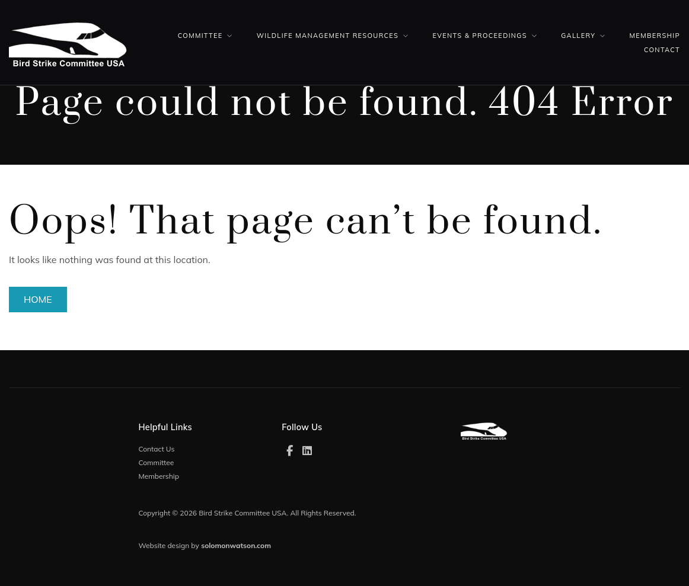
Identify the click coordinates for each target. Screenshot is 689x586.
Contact (662, 50)
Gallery (578, 35)
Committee (200, 35)
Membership (655, 35)
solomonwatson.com (236, 545)
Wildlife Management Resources (327, 35)
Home (38, 299)
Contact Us (156, 448)
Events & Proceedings (480, 35)
